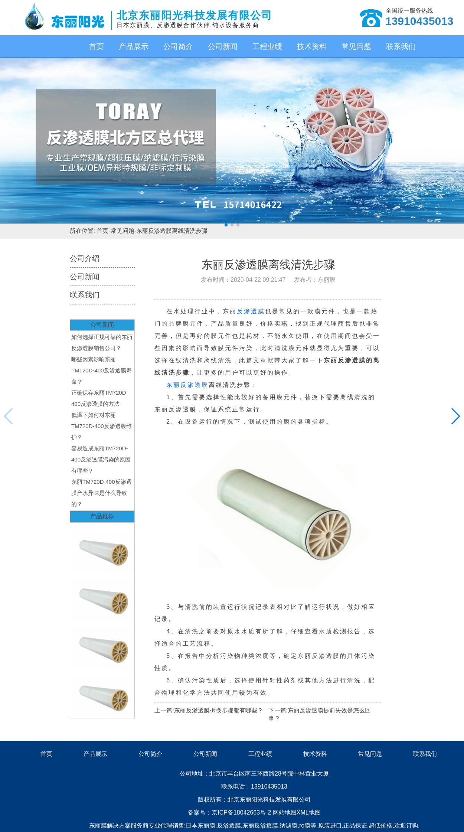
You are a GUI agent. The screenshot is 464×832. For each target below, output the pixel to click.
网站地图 (285, 812)
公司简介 (178, 46)
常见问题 (356, 46)
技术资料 (312, 46)
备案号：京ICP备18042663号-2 (230, 812)
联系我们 (401, 46)
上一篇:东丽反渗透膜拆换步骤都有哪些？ (208, 710)
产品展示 (133, 46)
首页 (96, 46)
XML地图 (309, 812)
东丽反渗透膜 (187, 385)
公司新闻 (223, 46)
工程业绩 (267, 46)
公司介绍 (84, 258)
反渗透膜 (251, 311)
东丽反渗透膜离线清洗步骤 (172, 231)
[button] (226, 225)
